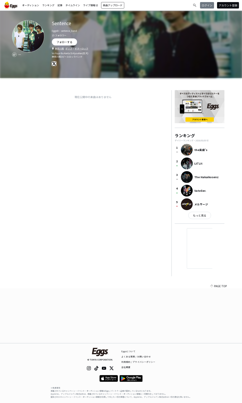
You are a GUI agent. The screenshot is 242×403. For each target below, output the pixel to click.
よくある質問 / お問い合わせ (136, 356)
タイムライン (72, 5)
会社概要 (125, 367)
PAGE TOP (218, 341)
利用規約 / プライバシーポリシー (138, 361)
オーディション (30, 5)
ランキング (48, 5)
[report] (19, 54)
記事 (59, 5)
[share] (14, 54)
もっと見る (199, 215)
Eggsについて (128, 351)
